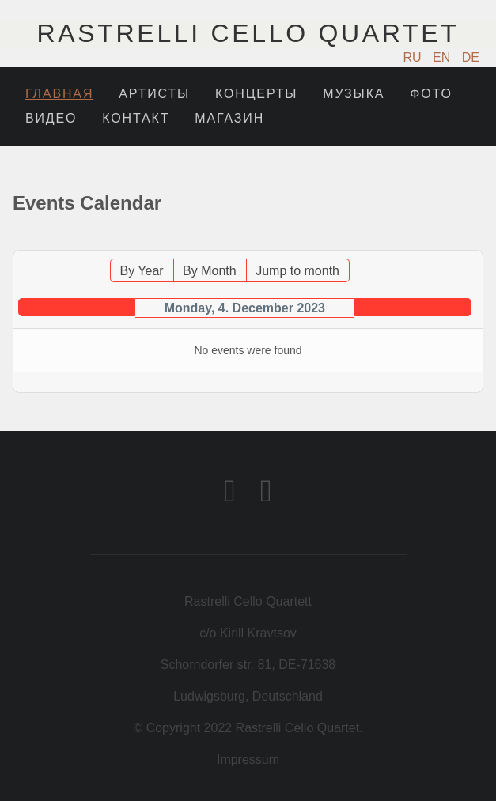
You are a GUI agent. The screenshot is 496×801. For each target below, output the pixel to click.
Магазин (229, 118)
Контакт (135, 118)
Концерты (256, 93)
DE (470, 57)
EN (443, 57)
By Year (142, 271)
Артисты (154, 93)
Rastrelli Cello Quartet (248, 33)
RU (414, 57)
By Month (210, 271)
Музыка (353, 93)
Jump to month (297, 271)
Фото (431, 93)
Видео (51, 118)
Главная (59, 93)
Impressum (248, 759)
